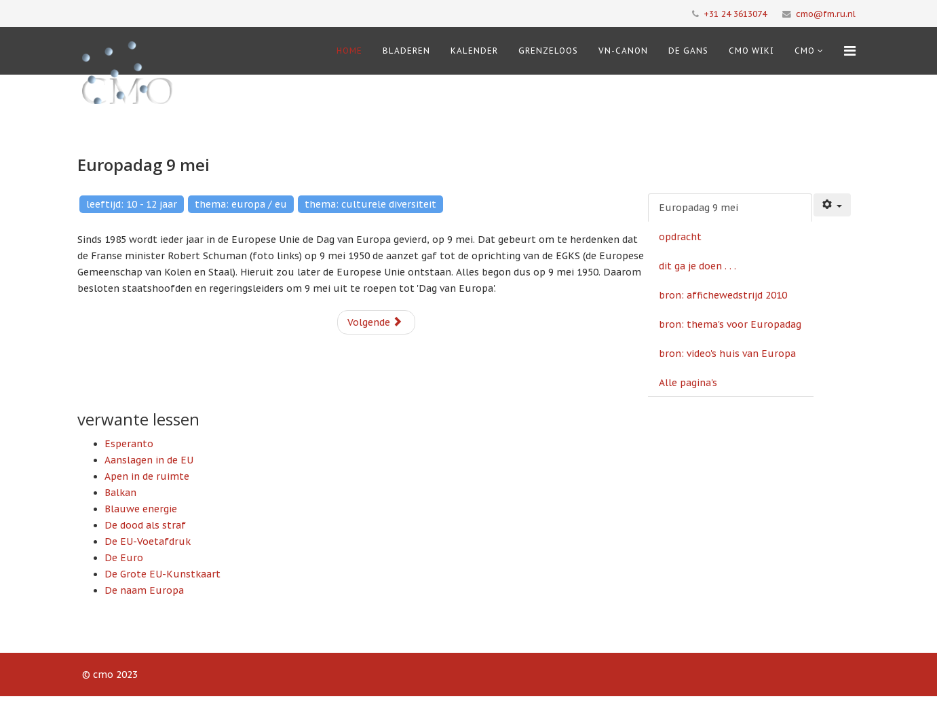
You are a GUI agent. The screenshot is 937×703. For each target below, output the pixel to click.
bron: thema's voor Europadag (730, 324)
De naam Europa (144, 590)
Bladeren (406, 50)
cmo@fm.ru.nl (826, 13)
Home (349, 50)
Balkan (120, 493)
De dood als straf (145, 525)
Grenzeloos (548, 50)
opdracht (680, 237)
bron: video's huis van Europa (727, 353)
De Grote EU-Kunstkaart (162, 574)
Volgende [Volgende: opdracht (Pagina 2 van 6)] (374, 322)
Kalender (474, 50)
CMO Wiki (751, 50)
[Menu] (850, 51)
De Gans (688, 50)
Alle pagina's (688, 383)
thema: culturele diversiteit (370, 204)
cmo (805, 50)
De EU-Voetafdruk (147, 541)
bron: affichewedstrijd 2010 (723, 295)
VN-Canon (623, 50)
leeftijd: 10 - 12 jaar (131, 204)
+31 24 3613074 (735, 13)
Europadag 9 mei (698, 208)
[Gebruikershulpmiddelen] (833, 204)
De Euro (123, 558)
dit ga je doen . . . (697, 266)
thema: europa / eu (241, 204)
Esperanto (128, 444)
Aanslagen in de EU (148, 460)
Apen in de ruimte (146, 476)
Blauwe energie (140, 509)
